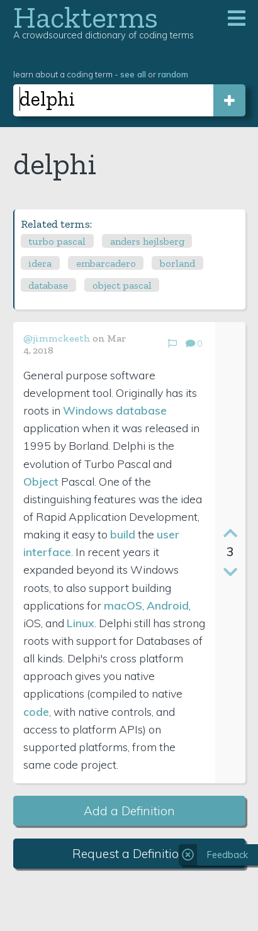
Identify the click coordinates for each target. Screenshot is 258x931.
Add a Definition (129, 810)
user (168, 534)
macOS (123, 605)
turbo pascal (57, 241)
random (173, 74)
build (122, 534)
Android (168, 605)
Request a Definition (129, 853)
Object (41, 481)
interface (47, 552)
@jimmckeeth (57, 338)
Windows (88, 410)
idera (40, 263)
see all (133, 74)
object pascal (122, 285)
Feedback (227, 855)
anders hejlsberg (147, 241)
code (36, 711)
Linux (80, 623)
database (48, 285)
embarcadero (106, 263)
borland (177, 263)
